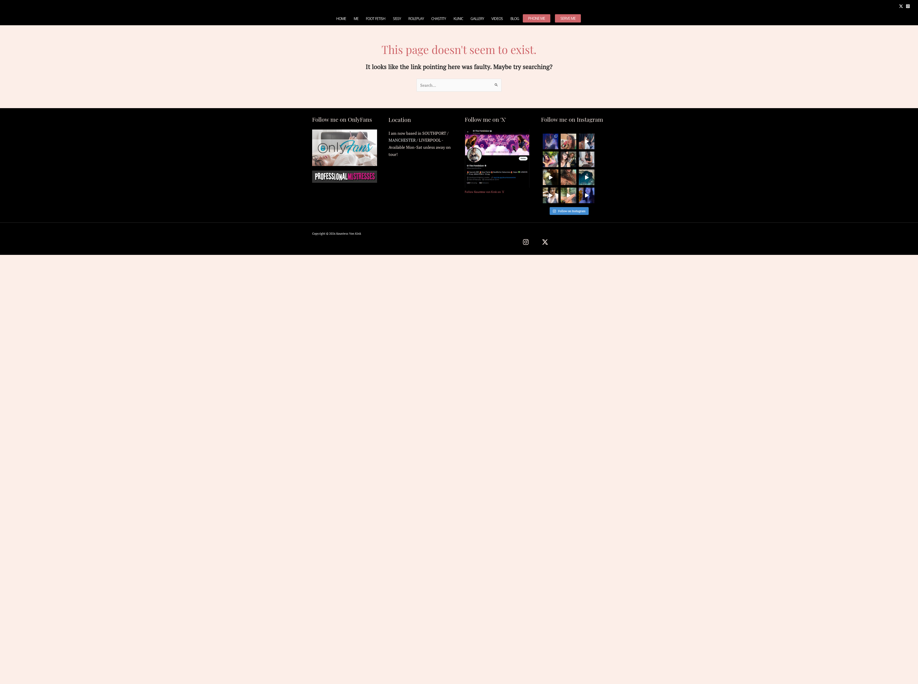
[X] (901, 6)
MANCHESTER (402, 140)
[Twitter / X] (545, 242)
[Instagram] (908, 6)
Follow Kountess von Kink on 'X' (485, 192)
